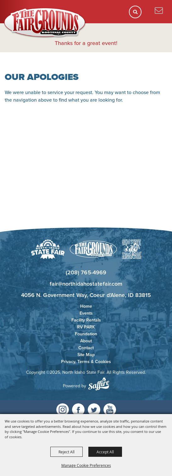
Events (86, 313)
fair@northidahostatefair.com (86, 284)
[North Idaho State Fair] (45, 23)
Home (86, 306)
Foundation (86, 334)
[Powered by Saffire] (98, 383)
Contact (86, 347)
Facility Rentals (86, 320)
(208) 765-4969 (86, 272)
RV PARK (86, 327)
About (86, 341)
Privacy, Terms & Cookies (86, 361)
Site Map (86, 354)
